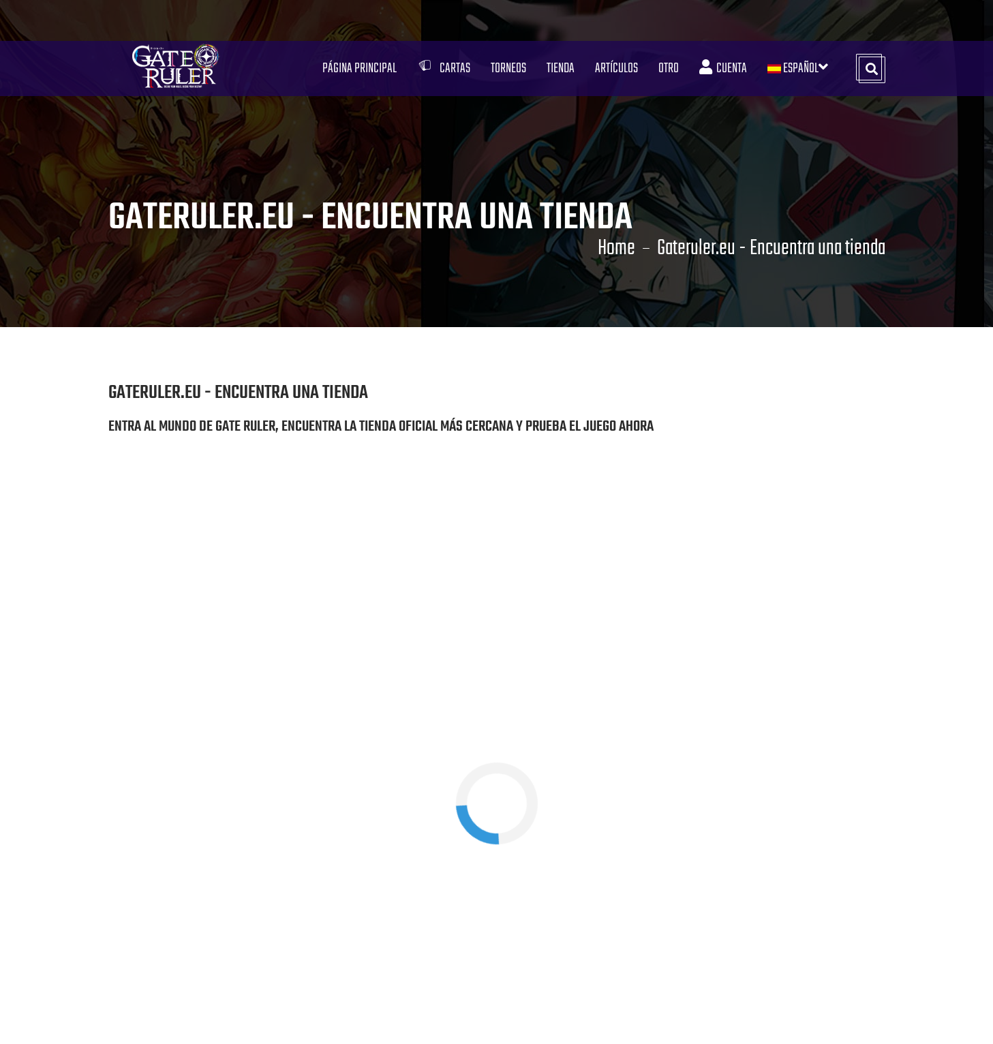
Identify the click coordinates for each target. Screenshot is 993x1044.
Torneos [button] (508, 68)
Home (616, 249)
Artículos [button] (616, 68)
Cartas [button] (443, 68)
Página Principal (359, 68)
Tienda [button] (561, 68)
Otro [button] (668, 68)
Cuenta (723, 68)
